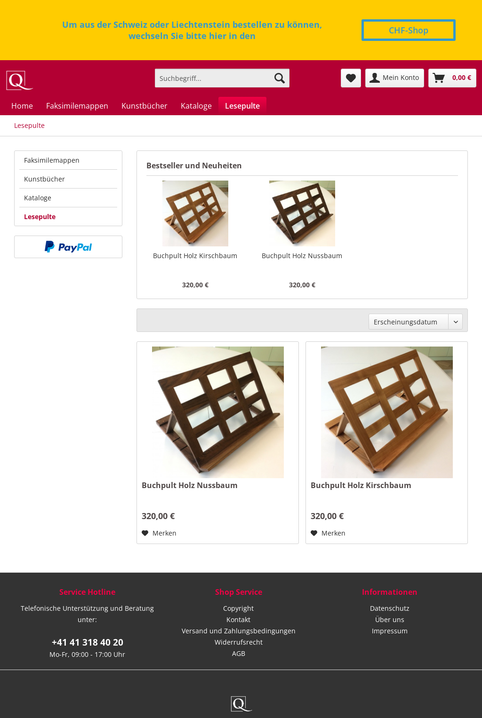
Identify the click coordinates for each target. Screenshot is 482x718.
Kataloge (37, 197)
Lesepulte (40, 216)
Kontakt (238, 619)
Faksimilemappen (52, 160)
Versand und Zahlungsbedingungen (239, 630)
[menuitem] (222, 78)
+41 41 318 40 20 (87, 642)
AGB (238, 653)
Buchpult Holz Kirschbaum (195, 255)
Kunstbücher (44, 178)
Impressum (390, 630)
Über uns (389, 619)
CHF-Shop (408, 30)
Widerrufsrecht (239, 642)
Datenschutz (390, 608)
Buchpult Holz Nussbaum (302, 255)
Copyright (238, 608)
